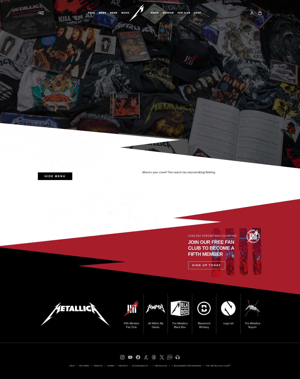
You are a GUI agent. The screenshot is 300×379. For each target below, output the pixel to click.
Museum (168, 12)
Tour (91, 12)
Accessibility (140, 365)
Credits (98, 365)
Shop (197, 12)
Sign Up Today (206, 265)
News (102, 12)
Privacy (123, 365)
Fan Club (184, 12)
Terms (110, 365)
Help (72, 365)
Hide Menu (55, 176)
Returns (84, 365)
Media (154, 12)
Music (125, 12)
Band (113, 12)
